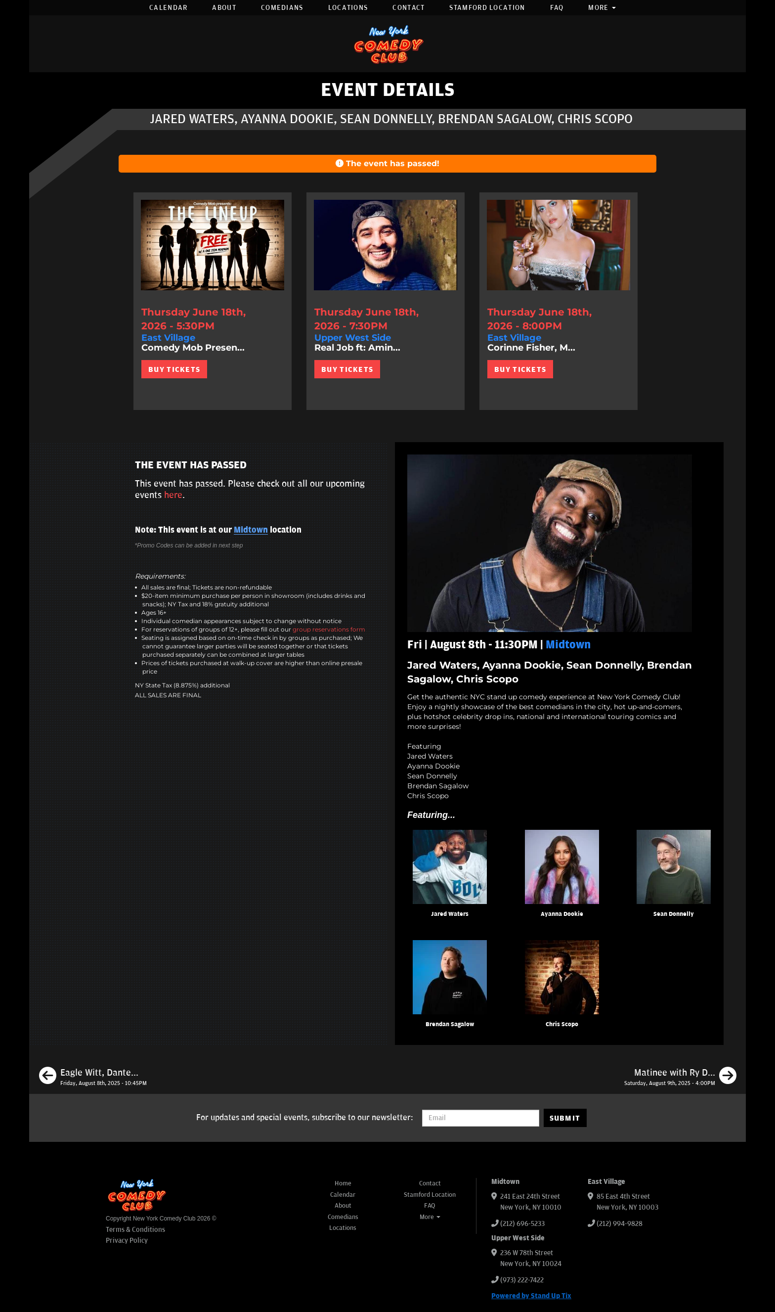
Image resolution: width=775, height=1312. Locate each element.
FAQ (557, 7)
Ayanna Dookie (562, 914)
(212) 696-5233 (522, 1224)
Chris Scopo (562, 1024)
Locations (348, 7)
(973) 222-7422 (522, 1280)
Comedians (282, 7)
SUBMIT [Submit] (565, 1118)
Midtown (251, 530)
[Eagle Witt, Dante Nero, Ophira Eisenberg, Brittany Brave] (93, 1077)
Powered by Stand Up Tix (531, 1296)
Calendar (168, 7)
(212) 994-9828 (620, 1224)
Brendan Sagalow (450, 1024)
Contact (408, 7)
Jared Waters (450, 914)
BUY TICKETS (174, 369)
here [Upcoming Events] (173, 495)
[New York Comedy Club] (387, 44)
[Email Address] (480, 1118)
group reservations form (329, 629)
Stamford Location (487, 7)
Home (343, 1183)
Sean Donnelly (673, 914)
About (224, 7)
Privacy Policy (127, 1240)
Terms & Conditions (135, 1229)
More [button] (602, 7)
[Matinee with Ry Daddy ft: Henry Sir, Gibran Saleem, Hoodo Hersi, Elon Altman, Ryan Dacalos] (680, 1077)
